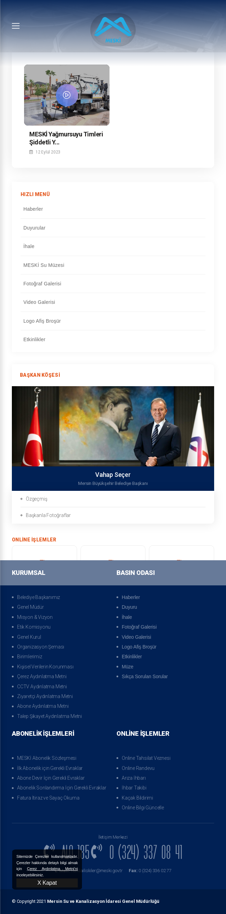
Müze (127, 666)
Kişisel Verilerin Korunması (45, 666)
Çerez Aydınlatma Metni (42, 676)
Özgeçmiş (36, 499)
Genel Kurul (29, 637)
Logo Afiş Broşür (112, 321)
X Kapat (47, 883)
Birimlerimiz (29, 656)
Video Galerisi (112, 302)
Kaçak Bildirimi (137, 798)
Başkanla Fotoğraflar (48, 515)
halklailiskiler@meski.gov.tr (88, 870)
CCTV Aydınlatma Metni (42, 686)
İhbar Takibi (134, 788)
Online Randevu (138, 768)
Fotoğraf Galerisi (112, 283)
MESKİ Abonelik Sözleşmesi (46, 758)
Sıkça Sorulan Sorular (145, 676)
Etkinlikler (112, 339)
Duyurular (112, 228)
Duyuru (129, 607)
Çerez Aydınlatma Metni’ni (52, 869)
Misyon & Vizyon (35, 617)
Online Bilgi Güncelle (143, 807)
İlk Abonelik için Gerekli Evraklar (50, 768)
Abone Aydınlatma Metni (43, 706)
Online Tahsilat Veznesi (146, 758)
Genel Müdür (30, 607)
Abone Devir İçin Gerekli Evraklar (50, 778)
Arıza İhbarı (134, 778)
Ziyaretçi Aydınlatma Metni (45, 696)
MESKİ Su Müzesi (112, 265)
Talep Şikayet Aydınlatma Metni (49, 716)
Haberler (112, 209)
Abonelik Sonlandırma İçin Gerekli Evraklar (61, 788)
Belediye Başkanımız (38, 597)
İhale (112, 246)
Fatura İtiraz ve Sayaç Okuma (48, 798)
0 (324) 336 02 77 (150, 870)
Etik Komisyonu (34, 627)
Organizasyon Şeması (40, 647)
